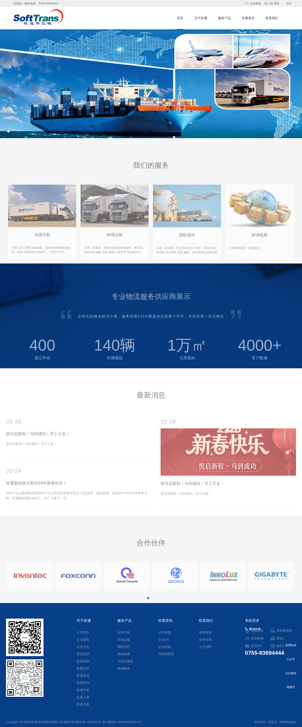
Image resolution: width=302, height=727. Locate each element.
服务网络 (205, 632)
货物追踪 (257, 630)
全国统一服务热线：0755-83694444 (35, 3)
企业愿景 (83, 639)
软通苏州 (83, 682)
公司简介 (83, 632)
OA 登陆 (274, 3)
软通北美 (83, 704)
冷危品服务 (125, 661)
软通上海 (83, 697)
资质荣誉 (83, 654)
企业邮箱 (255, 3)
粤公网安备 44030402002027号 (122, 722)
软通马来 (83, 690)
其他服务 (123, 668)
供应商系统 (166, 654)
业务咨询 (205, 639)
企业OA (163, 639)
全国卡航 (123, 632)
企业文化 (83, 647)
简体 (289, 3)
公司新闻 (164, 632)
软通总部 (83, 668)
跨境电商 (123, 654)
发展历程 (83, 661)
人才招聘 (205, 647)
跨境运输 (123, 639)
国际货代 (123, 647)
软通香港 (83, 675)
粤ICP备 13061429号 (88, 722)
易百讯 (272, 722)
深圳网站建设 (287, 722)
